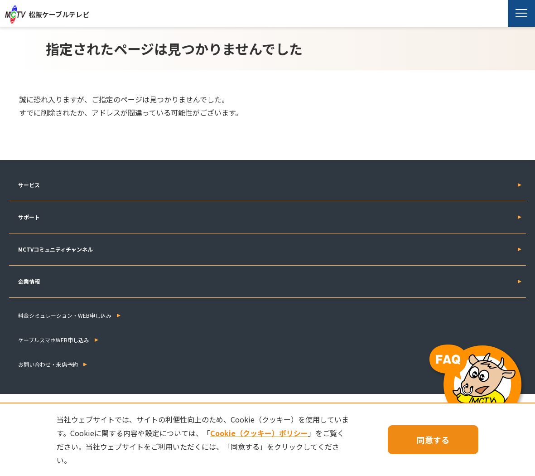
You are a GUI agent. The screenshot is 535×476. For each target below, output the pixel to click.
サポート (29, 217)
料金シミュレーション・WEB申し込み (64, 315)
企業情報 (29, 281)
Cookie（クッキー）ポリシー (259, 432)
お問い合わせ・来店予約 (48, 364)
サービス (29, 185)
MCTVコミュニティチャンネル (55, 249)
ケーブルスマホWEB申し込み (53, 340)
